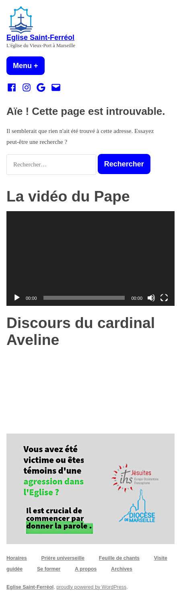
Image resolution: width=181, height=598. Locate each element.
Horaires (16, 558)
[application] (90, 258)
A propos (86, 569)
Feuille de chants (119, 558)
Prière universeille (62, 558)
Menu (29, 66)
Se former (48, 569)
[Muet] (151, 298)
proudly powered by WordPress (91, 587)
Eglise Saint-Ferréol (40, 37)
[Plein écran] (164, 298)
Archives (121, 569)
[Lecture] (17, 298)
